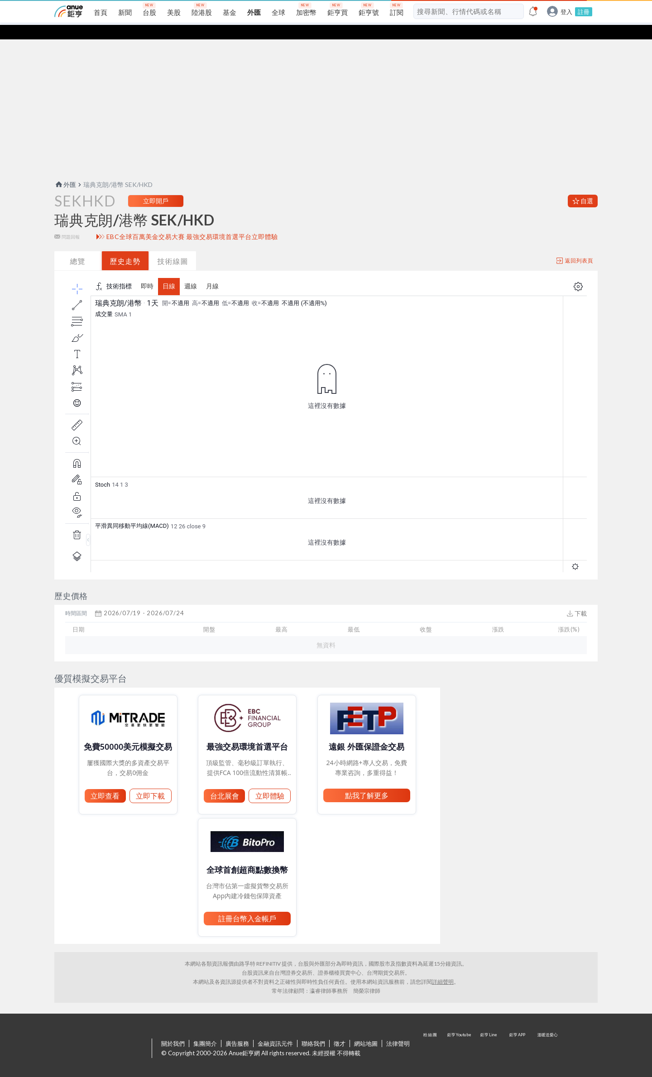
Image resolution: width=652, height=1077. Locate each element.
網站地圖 (366, 1029)
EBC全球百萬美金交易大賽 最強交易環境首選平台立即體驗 (192, 222)
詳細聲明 (443, 967)
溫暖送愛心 (547, 1034)
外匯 (65, 170)
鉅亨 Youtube (460, 1034)
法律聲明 (398, 1029)
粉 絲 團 (431, 1034)
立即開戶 (155, 186)
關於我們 (173, 1029)
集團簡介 (205, 1029)
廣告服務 (237, 1029)
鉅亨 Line (489, 1034)
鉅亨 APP (518, 1034)
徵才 (339, 1029)
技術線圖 (173, 246)
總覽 (78, 246)
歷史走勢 (125, 246)
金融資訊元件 (275, 1029)
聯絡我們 (313, 1029)
